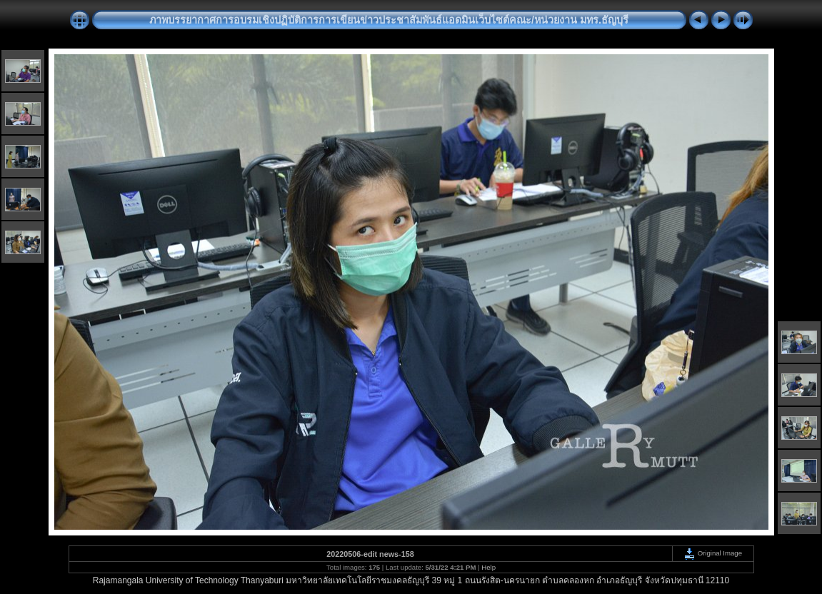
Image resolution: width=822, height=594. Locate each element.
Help (488, 567)
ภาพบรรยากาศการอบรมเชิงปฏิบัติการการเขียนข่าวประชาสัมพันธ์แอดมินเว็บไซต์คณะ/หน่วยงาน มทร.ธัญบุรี (388, 20)
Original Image (712, 553)
